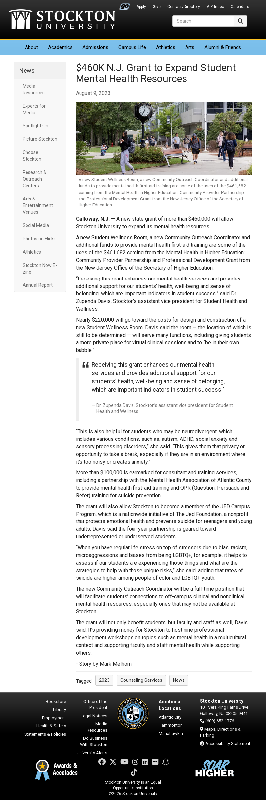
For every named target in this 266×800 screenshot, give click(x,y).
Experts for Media (34, 109)
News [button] (179, 680)
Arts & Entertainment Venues (38, 205)
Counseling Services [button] (141, 680)
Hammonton (171, 725)
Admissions (95, 47)
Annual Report (38, 285)
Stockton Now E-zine (40, 269)
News (27, 70)
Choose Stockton (32, 156)
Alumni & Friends (222, 47)
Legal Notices (94, 715)
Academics (60, 47)
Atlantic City (170, 717)
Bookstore (56, 701)
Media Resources (34, 89)
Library (59, 709)
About (31, 47)
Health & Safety (51, 725)
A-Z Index (215, 6)
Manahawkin (171, 733)
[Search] (203, 21)
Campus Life (132, 47)
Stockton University (62, 20)
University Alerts (92, 752)
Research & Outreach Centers (34, 179)
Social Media (36, 225)
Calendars (240, 6)
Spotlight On (35, 125)
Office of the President (95, 704)
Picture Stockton (40, 139)
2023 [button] (104, 680)
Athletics (165, 47)
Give (157, 6)
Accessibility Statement (227, 743)
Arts (189, 47)
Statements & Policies (45, 734)
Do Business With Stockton (93, 741)
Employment (54, 717)
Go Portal (124, 5)
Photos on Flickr (39, 238)
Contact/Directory (183, 6)
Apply (141, 6)
